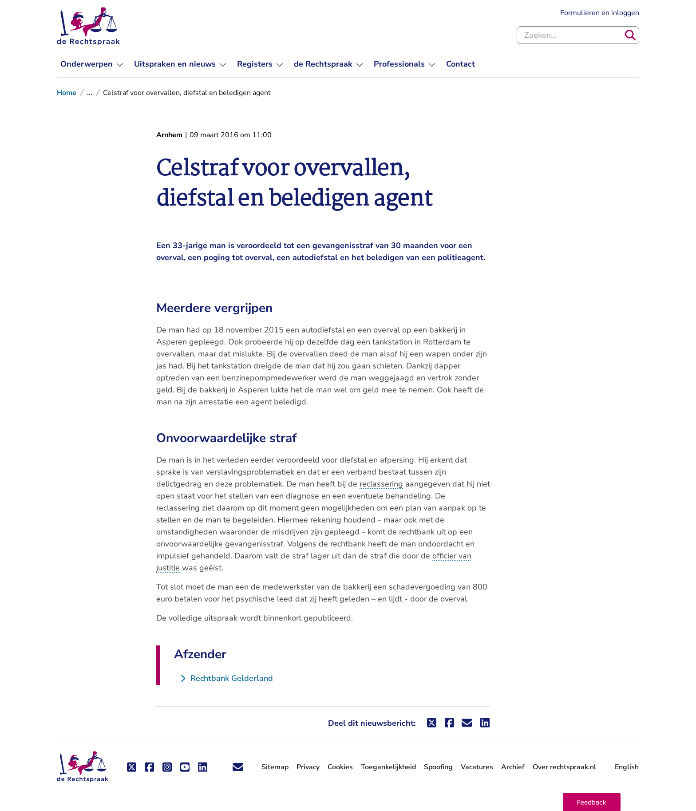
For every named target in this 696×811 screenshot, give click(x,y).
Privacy (308, 767)
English (627, 767)
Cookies (340, 767)
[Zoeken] (630, 35)
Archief (513, 767)
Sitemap (275, 767)
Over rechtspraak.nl (564, 767)
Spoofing (438, 767)
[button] (592, 802)
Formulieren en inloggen (599, 13)
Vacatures (477, 767)
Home (66, 93)
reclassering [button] (381, 484)
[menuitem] (92, 64)
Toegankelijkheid (388, 767)
